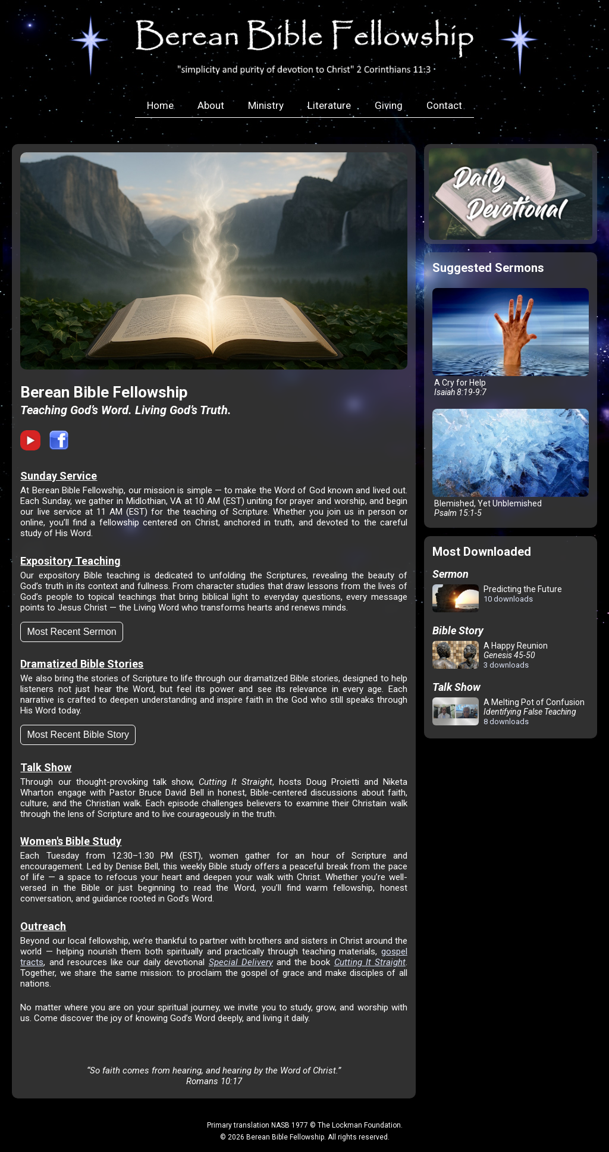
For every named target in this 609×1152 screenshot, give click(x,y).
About (210, 105)
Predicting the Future (497, 598)
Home (160, 105)
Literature (329, 105)
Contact (444, 105)
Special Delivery (241, 962)
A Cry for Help (510, 342)
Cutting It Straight (370, 962)
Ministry (266, 105)
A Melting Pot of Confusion (508, 711)
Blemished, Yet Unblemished (510, 463)
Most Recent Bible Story (78, 735)
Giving (389, 105)
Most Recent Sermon (71, 632)
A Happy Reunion (490, 655)
